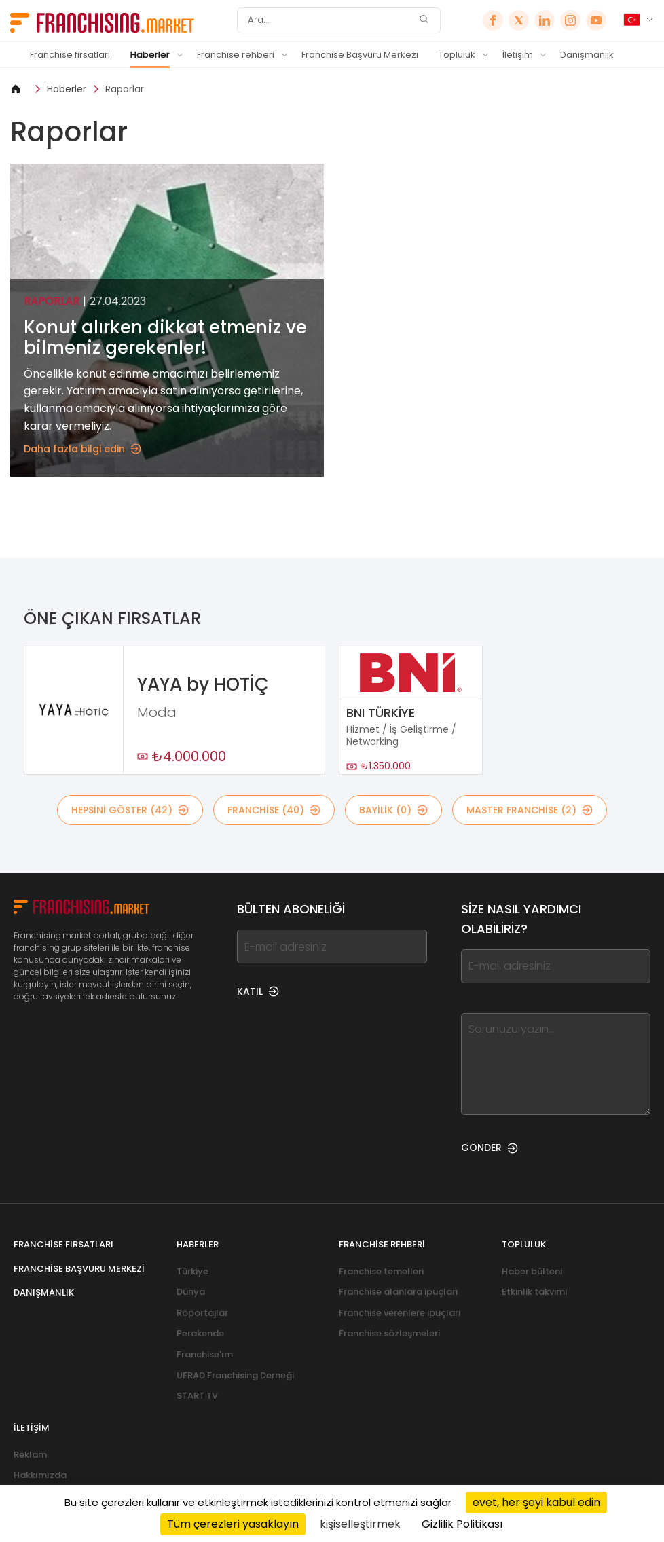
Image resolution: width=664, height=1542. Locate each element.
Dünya (191, 1291)
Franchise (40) (273, 810)
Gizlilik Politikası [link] (462, 1524)
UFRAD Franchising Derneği (235, 1375)
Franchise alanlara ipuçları (398, 1291)
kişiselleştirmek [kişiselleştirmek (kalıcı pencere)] (360, 1524)
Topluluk (457, 54)
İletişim (517, 54)
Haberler (150, 54)
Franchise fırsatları (70, 54)
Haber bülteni (532, 1271)
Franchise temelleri (381, 1271)
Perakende (200, 1333)
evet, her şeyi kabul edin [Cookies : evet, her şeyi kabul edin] (536, 1502)
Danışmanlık (587, 54)
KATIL (258, 991)
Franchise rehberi (235, 54)
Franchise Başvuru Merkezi (359, 54)
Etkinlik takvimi (534, 1291)
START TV (197, 1395)
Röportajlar (202, 1312)
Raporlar (124, 89)
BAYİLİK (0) (393, 810)
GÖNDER (489, 1147)
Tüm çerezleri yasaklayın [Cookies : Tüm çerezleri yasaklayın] (233, 1524)
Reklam (30, 1454)
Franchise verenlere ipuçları (400, 1312)
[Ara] (330, 20)
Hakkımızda (40, 1475)
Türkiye (192, 1271)
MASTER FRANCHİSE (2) (529, 810)
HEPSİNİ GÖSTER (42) (130, 810)
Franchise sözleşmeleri (389, 1333)
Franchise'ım (205, 1354)
